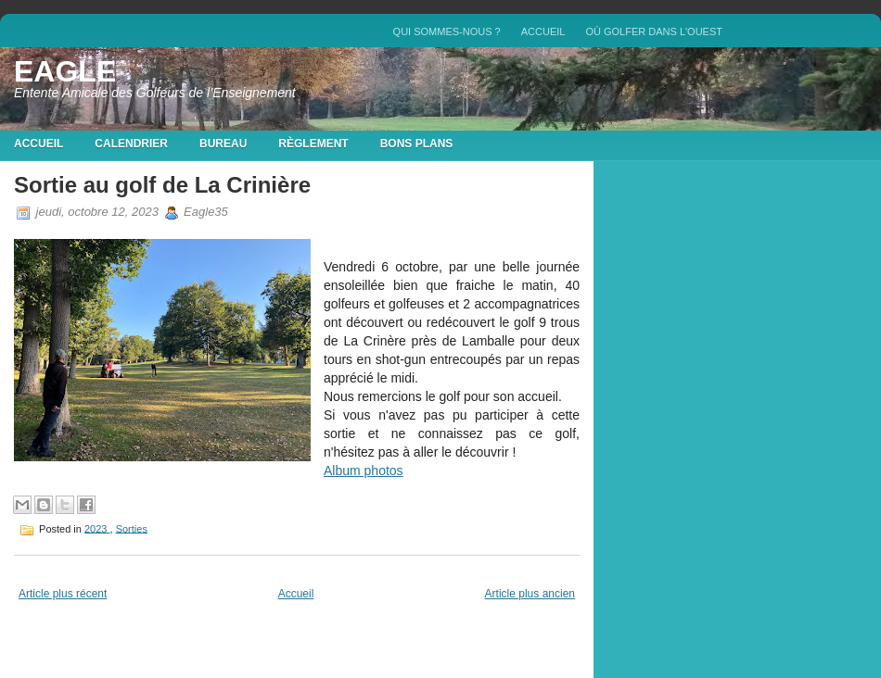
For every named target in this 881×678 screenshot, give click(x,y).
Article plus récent (63, 593)
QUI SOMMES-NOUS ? (447, 31)
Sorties (131, 528)
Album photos (363, 470)
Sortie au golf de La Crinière (162, 184)
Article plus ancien (530, 593)
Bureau (223, 143)
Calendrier (131, 143)
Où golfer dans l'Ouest (653, 31)
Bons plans (416, 143)
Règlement (313, 143)
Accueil (543, 31)
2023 (97, 528)
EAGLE (65, 71)
